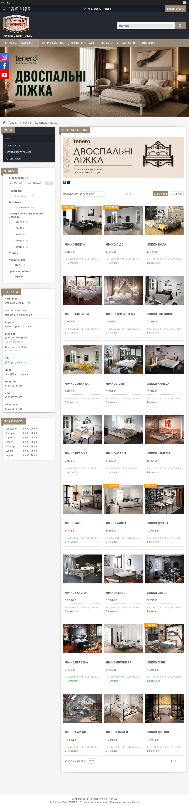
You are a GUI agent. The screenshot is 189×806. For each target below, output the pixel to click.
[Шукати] (180, 25)
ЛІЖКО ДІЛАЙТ (157, 523)
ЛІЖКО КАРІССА (158, 383)
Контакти (106, 43)
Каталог (27, 43)
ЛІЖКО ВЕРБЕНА (76, 662)
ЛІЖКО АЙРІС (156, 662)
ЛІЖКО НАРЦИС (76, 732)
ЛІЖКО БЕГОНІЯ (76, 453)
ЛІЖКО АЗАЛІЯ (116, 453)
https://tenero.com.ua (20, 362)
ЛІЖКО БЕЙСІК (75, 244)
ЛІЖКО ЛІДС (114, 244)
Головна (11, 43)
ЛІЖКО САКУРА (75, 592)
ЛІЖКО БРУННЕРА (118, 662)
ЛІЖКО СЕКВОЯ (116, 592)
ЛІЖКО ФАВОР (157, 592)
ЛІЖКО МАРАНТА (77, 314)
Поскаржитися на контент (94, 802)
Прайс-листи (12, 145)
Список (178, 193)
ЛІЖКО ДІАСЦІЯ (158, 732)
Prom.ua (113, 799)
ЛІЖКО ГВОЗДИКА (160, 314)
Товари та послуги (20, 122)
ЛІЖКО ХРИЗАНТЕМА (120, 314)
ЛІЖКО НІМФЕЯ (117, 732)
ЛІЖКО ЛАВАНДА (77, 383)
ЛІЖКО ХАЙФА (116, 523)
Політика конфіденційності (125, 802)
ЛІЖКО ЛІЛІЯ (115, 383)
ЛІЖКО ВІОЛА (156, 244)
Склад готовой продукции (136, 43)
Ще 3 (15, 252)
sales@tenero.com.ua (17, 374)
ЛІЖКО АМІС (73, 523)
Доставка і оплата (81, 43)
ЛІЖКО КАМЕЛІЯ (158, 453)
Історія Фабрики (53, 43)
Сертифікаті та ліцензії (18, 151)
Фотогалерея (13, 158)
